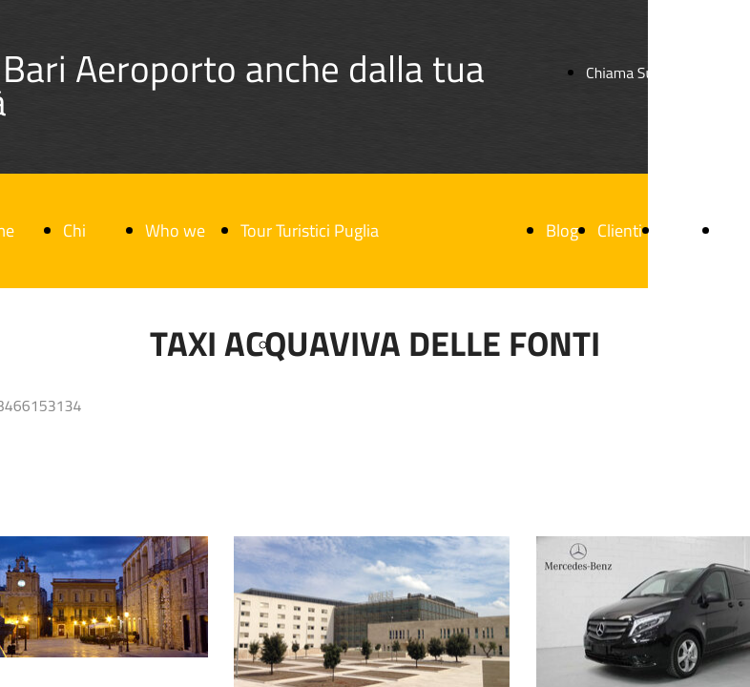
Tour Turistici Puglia (309, 230)
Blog (562, 230)
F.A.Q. (681, 230)
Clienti (619, 230)
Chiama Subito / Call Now (666, 72)
